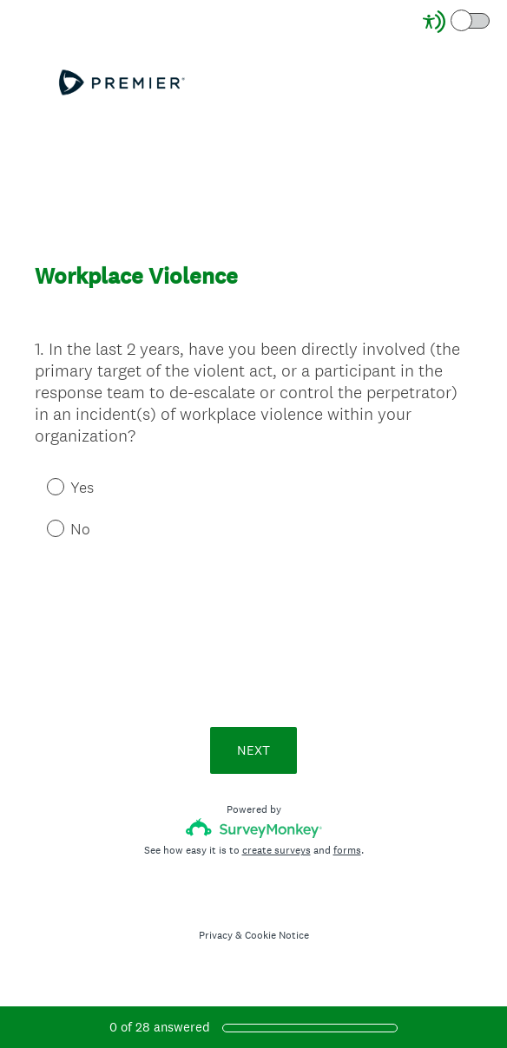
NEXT (253, 750)
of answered (159, 1027)
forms (347, 850)
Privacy (216, 935)
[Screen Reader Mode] (457, 21)
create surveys (276, 850)
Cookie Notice (277, 935)
